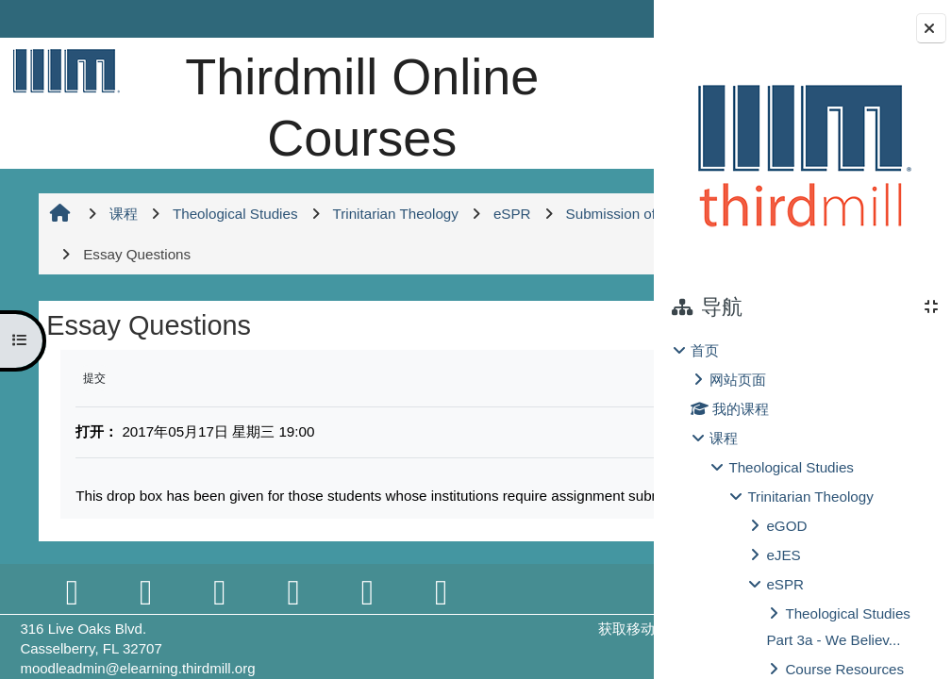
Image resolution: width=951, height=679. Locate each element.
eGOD (786, 526)
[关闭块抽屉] (931, 28)
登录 (606, 18)
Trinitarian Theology (810, 497)
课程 (723, 438)
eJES (783, 555)
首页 (705, 350)
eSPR (785, 584)
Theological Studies (791, 467)
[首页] (63, 70)
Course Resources (844, 669)
